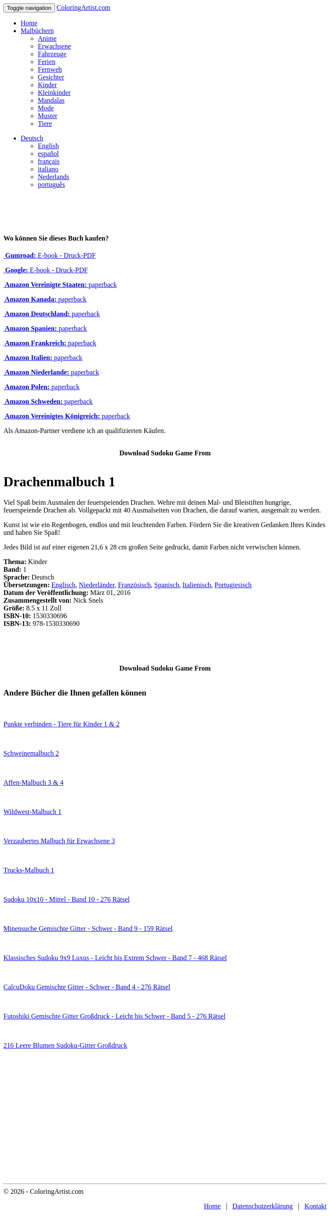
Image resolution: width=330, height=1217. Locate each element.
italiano (48, 169)
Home (29, 23)
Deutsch (32, 138)
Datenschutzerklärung (262, 1206)
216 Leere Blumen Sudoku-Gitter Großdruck (65, 1045)
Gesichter (51, 77)
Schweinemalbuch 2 (31, 753)
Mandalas (51, 100)
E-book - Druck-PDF (49, 255)
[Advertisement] (165, 1119)
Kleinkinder (54, 92)
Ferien (46, 61)
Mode (46, 108)
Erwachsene (54, 46)
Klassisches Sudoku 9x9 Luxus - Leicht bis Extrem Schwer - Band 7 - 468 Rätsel (115, 957)
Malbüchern (37, 30)
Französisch (134, 585)
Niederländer (97, 585)
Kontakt (315, 1206)
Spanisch (166, 585)
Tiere (45, 123)
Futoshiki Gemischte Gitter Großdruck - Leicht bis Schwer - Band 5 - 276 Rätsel (114, 1016)
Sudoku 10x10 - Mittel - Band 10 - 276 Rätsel (66, 899)
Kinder (47, 84)
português (51, 184)
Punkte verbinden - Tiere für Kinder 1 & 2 (61, 724)
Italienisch (197, 585)
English (48, 145)
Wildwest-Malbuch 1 (32, 811)
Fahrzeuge (52, 54)
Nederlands (53, 176)
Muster (47, 115)
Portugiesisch (232, 585)
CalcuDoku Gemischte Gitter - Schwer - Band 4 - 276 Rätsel (86, 987)
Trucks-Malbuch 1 (28, 870)
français (49, 161)
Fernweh (50, 69)
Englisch (64, 585)
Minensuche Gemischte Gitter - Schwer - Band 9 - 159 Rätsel (88, 928)
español (48, 153)
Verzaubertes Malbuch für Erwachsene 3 (59, 841)
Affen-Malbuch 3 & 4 (33, 782)
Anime (47, 38)
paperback (60, 284)
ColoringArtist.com (83, 7)
